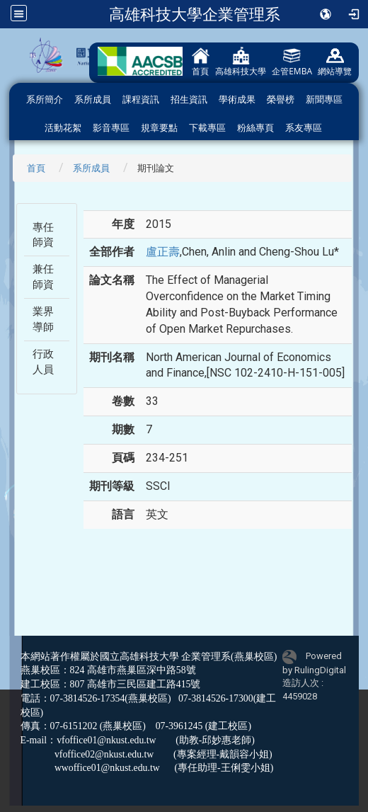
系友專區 (303, 127)
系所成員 (92, 99)
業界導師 (43, 319)
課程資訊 (140, 99)
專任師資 (43, 234)
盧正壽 (163, 251)
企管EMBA (292, 62)
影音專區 (111, 127)
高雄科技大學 (240, 62)
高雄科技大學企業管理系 (194, 14)
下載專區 (207, 127)
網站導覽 (335, 62)
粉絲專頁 (255, 127)
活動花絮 (63, 127)
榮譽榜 (280, 99)
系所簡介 (44, 99)
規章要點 (159, 127)
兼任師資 (43, 276)
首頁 (200, 62)
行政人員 (43, 361)
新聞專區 (324, 99)
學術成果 (237, 99)
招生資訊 (189, 99)
